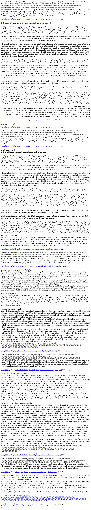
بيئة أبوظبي (5, 19)
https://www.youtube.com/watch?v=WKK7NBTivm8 (45, 120)
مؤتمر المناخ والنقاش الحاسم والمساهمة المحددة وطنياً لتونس (36, 266)
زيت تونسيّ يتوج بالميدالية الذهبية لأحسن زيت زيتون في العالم (36, 472)
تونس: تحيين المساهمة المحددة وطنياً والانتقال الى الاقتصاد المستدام (38, 370)
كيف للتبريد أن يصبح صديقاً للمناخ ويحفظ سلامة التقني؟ (34, 19)
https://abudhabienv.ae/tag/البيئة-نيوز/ (45, 255)
